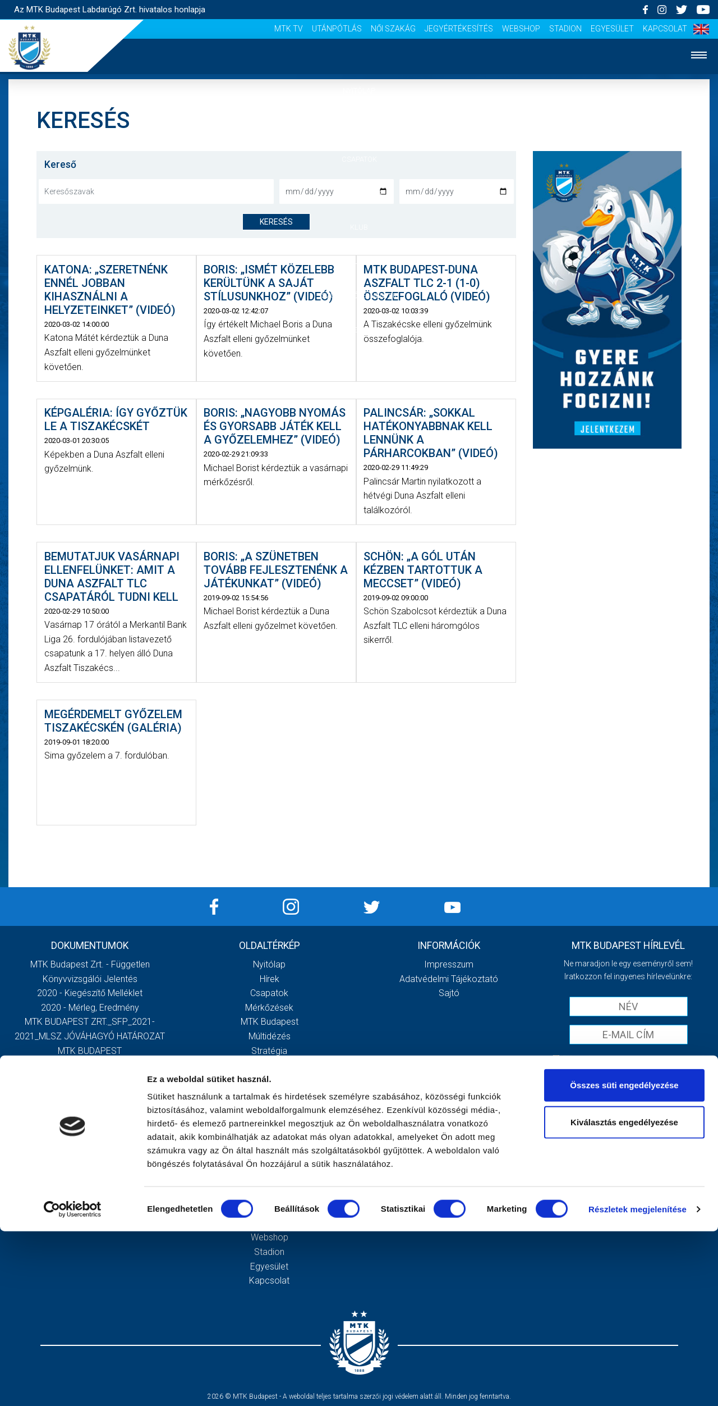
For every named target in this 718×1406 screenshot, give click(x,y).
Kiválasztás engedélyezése (624, 1297)
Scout (269, 1165)
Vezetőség (269, 1065)
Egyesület (612, 28)
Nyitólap (359, 90)
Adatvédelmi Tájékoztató (448, 979)
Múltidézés (269, 1036)
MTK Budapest (269, 1021)
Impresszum (448, 964)
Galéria (359, 261)
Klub (359, 227)
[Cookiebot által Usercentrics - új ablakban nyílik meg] (73, 1384)
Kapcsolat (665, 28)
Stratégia (269, 1051)
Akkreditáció (359, 330)
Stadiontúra (269, 1136)
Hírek (359, 125)
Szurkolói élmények (359, 295)
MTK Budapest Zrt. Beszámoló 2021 (90, 1079)
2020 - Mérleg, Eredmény (90, 1007)
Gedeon (269, 1079)
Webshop (521, 28)
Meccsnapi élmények (269, 1108)
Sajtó (269, 1151)
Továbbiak (89, 1127)
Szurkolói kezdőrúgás (269, 1122)
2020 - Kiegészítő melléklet (89, 993)
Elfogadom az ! (633, 1058)
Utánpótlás (337, 28)
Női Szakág (393, 28)
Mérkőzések (359, 193)
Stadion (565, 28)
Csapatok (359, 159)
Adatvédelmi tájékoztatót (657, 1058)
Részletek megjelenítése (637, 1384)
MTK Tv (288, 28)
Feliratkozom (628, 1082)
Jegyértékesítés (459, 28)
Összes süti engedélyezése (624, 1260)
